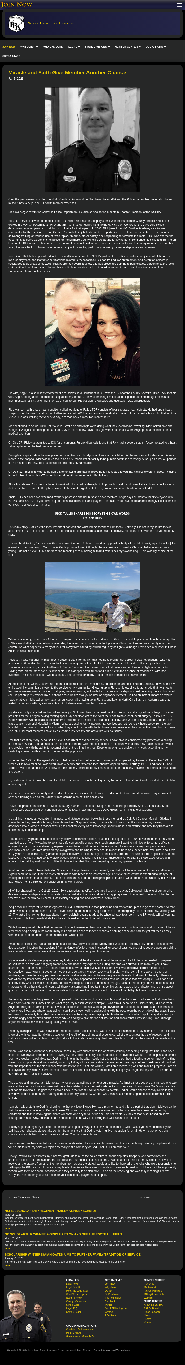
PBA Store (110, 1315)
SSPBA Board (151, 1308)
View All (145, 1197)
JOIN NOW (9, 46)
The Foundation (113, 1298)
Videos (147, 1322)
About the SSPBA (153, 1305)
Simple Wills (72, 1305)
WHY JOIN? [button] (29, 46)
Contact (109, 1312)
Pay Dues (149, 1283)
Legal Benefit (73, 1287)
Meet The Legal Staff (77, 1290)
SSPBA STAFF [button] (12, 56)
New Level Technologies (117, 1350)
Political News (73, 1333)
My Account (150, 1287)
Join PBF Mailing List (116, 1308)
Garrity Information (76, 1301)
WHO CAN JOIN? (53, 46)
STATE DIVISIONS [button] (97, 46)
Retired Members (153, 1290)
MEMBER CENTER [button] (128, 46)
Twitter (108, 1305)
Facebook (110, 1301)
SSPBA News (112, 1294)
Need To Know (74, 1298)
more (7, 1228)
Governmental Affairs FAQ (80, 1336)
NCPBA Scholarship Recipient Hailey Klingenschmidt (51, 1211)
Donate (108, 1290)
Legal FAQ (71, 1308)
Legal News (72, 1283)
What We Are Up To (76, 1294)
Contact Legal (73, 1312)
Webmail (148, 1298)
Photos (147, 1319)
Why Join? (110, 1287)
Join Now (110, 1283)
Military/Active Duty (154, 1294)
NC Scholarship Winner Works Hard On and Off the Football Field (63, 1234)
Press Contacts (152, 1312)
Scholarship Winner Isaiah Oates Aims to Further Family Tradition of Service (73, 1254)
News (147, 1315)
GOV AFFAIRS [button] (155, 46)
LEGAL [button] (74, 46)
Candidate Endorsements (79, 1329)
